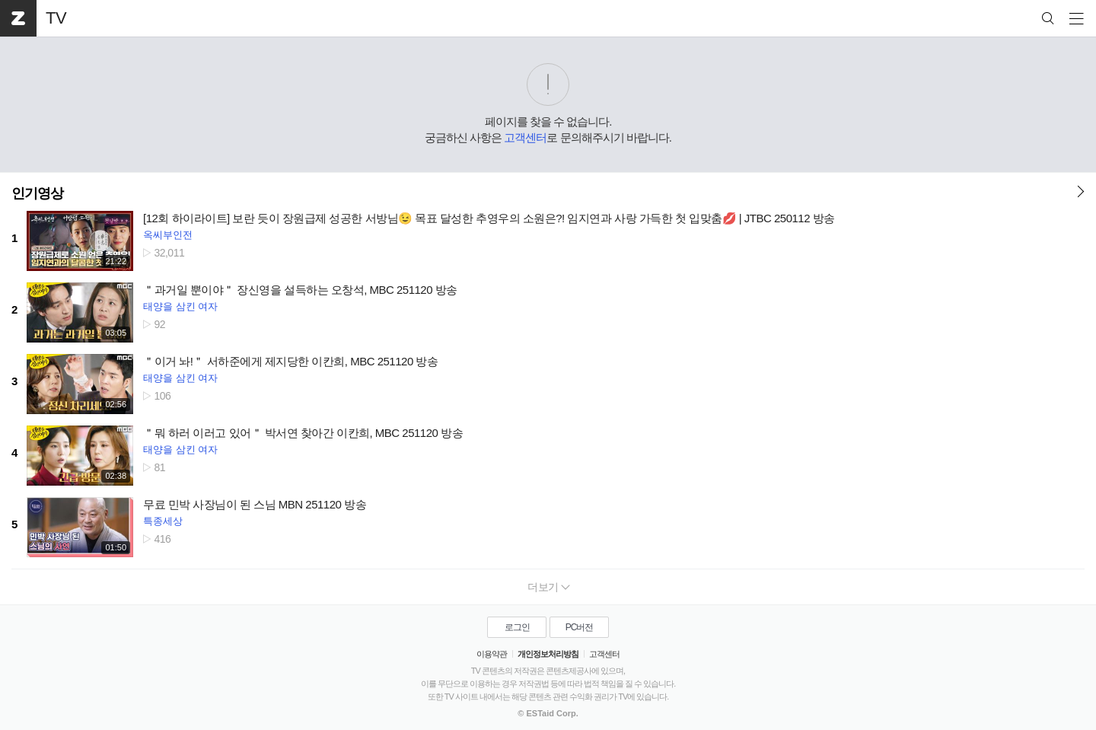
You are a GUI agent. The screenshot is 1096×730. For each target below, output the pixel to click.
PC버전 (580, 627)
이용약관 (491, 653)
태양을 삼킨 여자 (180, 306)
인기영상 (37, 193)
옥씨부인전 (168, 235)
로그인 (517, 627)
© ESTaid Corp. (548, 713)
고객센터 (525, 137)
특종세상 (163, 521)
